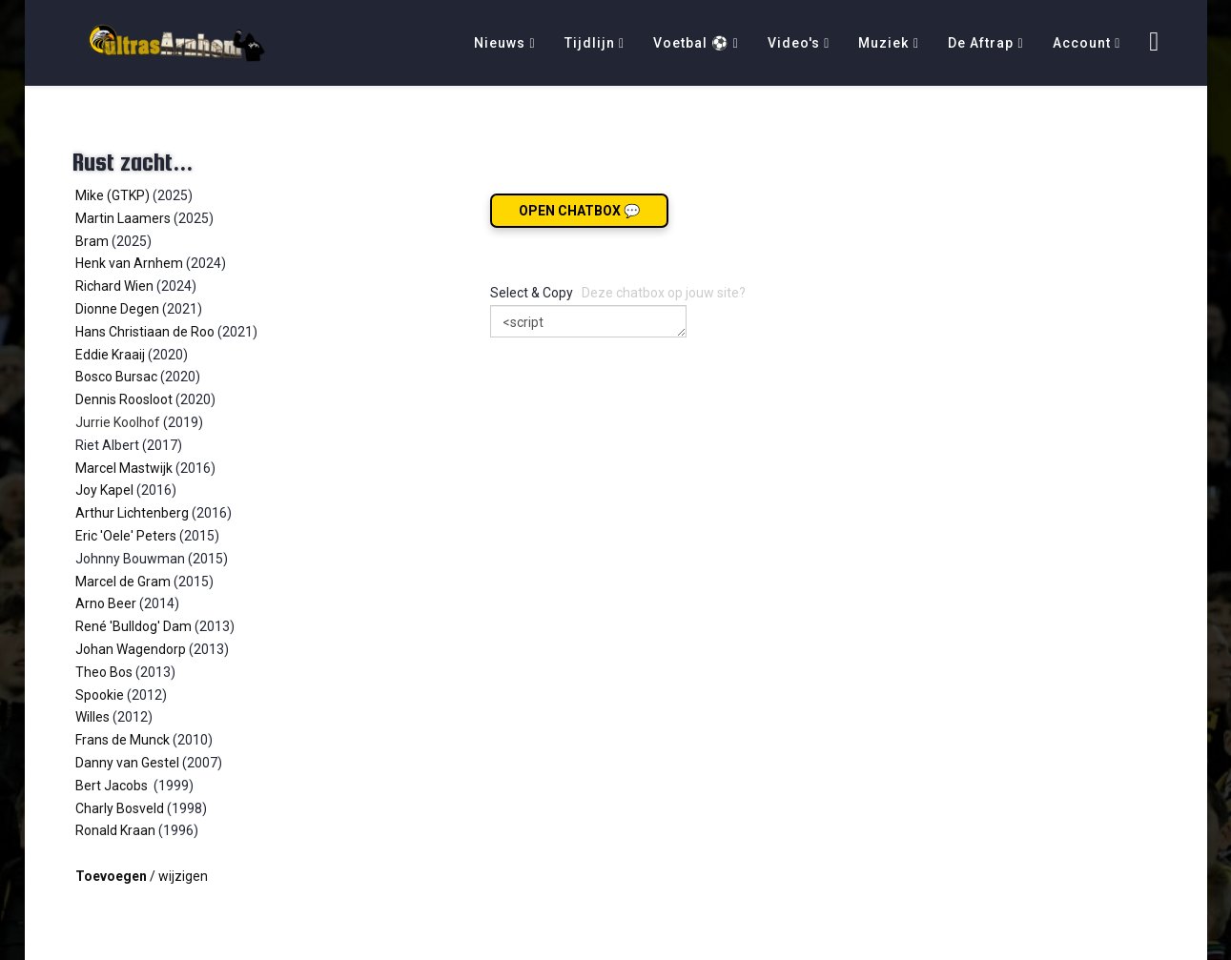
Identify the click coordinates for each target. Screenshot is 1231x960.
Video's (794, 43)
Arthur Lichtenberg (132, 513)
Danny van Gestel (128, 762)
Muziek (883, 43)
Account (1082, 43)
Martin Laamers (123, 218)
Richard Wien (114, 286)
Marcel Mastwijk (124, 468)
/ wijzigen (141, 876)
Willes (92, 717)
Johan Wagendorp (130, 649)
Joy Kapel (104, 490)
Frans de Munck (122, 739)
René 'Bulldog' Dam (133, 626)
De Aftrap (981, 43)
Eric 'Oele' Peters (125, 535)
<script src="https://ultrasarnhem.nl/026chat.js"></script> (588, 321)
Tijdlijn (589, 43)
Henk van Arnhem (129, 263)
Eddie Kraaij (110, 354)
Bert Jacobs (113, 785)
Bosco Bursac (116, 376)
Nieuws (499, 43)
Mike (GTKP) (112, 195)
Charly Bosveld (119, 808)
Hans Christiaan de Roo (145, 331)
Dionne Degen (117, 309)
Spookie (99, 695)
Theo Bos (104, 672)
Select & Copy (531, 292)
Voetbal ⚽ (690, 43)
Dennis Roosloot (124, 399)
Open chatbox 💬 (579, 210)
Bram (92, 241)
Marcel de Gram (123, 581)
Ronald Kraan (115, 830)
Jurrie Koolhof (117, 422)
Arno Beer (105, 603)
